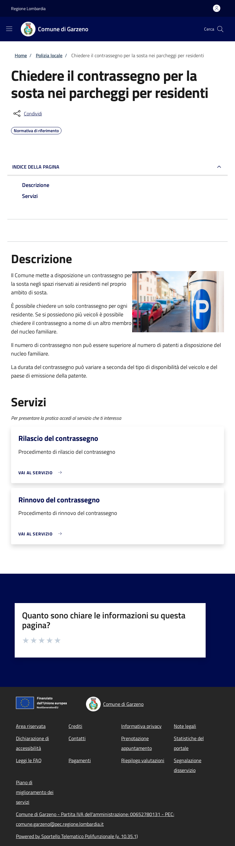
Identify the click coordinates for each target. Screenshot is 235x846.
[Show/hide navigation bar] (9, 29)
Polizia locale (49, 55)
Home (21, 55)
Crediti (75, 726)
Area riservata (31, 726)
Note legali (185, 726)
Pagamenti (80, 760)
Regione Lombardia (28, 8)
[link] (41, 472)
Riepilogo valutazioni (142, 760)
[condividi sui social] (27, 113)
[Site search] (220, 29)
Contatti (77, 738)
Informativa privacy (141, 726)
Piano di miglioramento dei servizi (35, 792)
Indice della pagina (35, 166)
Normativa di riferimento (36, 129)
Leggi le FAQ (29, 760)
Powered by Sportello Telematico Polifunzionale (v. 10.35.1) (77, 836)
